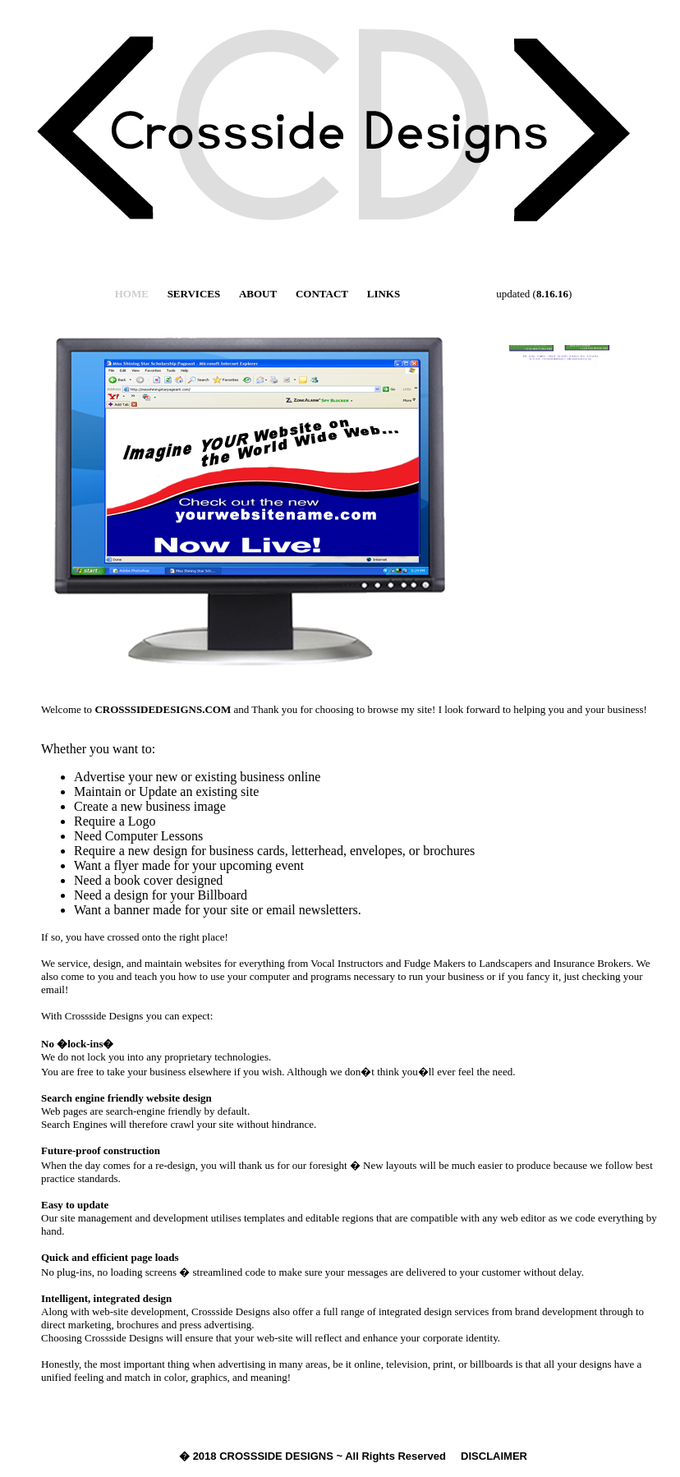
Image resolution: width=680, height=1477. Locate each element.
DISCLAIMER (494, 1456)
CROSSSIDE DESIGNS (276, 1456)
